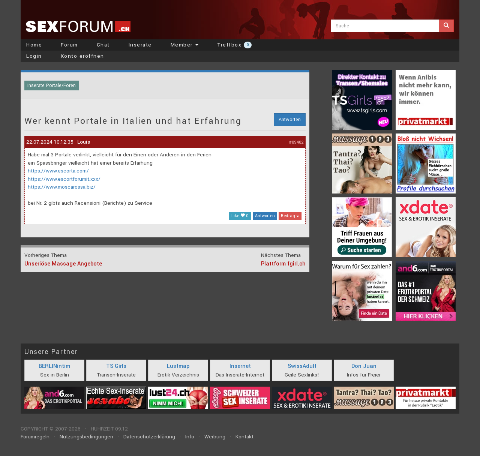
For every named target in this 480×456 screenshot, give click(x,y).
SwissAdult (302, 366)
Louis (83, 142)
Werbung (214, 436)
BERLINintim (54, 366)
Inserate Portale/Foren (51, 85)
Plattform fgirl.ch (283, 264)
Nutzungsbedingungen (86, 436)
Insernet (240, 366)
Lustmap (178, 366)
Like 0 (240, 216)
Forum (69, 44)
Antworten (290, 119)
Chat (103, 44)
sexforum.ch (78, 26)
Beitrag (290, 216)
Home (34, 44)
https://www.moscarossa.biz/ (62, 186)
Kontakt (245, 436)
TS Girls (116, 366)
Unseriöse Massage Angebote (63, 264)
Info (189, 436)
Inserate (140, 44)
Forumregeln (35, 436)
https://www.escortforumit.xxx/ (64, 179)
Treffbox (234, 44)
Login (34, 56)
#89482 (296, 142)
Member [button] (185, 44)
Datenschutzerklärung (149, 436)
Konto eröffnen (82, 56)
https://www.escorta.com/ (58, 170)
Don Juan (363, 366)
